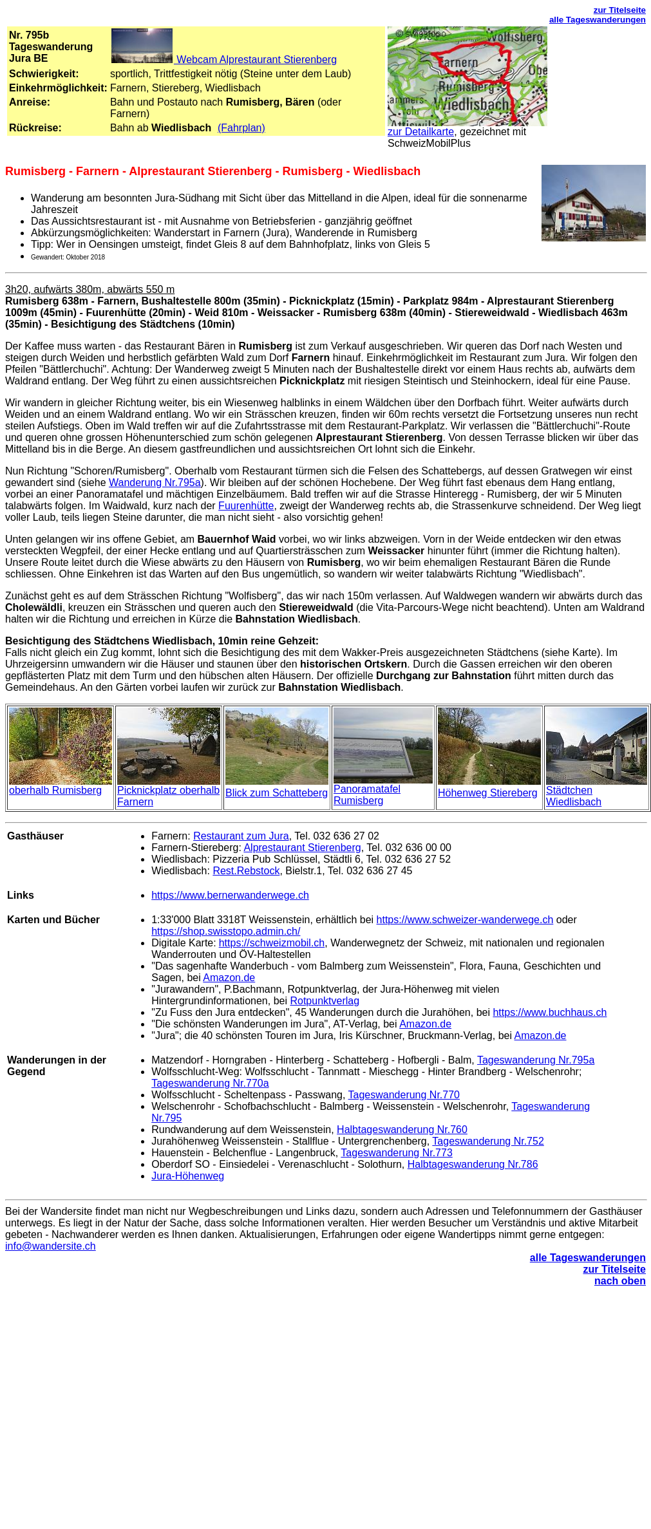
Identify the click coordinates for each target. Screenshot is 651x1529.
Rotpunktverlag (324, 1000)
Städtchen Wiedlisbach (573, 796)
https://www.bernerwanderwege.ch (230, 895)
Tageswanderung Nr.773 (396, 1152)
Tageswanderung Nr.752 (487, 1141)
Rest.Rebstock (245, 870)
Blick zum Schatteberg (276, 792)
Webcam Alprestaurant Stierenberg (223, 59)
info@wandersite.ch (50, 1246)
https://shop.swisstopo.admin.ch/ (225, 931)
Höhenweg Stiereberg (488, 792)
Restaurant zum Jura (241, 835)
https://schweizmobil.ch (272, 942)
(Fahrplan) (241, 127)
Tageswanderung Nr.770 (404, 1094)
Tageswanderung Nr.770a (210, 1083)
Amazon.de (229, 977)
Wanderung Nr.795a (155, 482)
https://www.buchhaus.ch (550, 1012)
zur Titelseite (620, 10)
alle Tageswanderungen (597, 19)
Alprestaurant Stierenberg (302, 847)
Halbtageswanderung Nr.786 (473, 1164)
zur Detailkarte (421, 131)
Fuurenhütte (246, 505)
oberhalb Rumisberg (55, 790)
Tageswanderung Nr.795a (535, 1060)
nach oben (620, 1280)
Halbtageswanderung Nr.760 (402, 1129)
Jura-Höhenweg (187, 1175)
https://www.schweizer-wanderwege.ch (465, 919)
